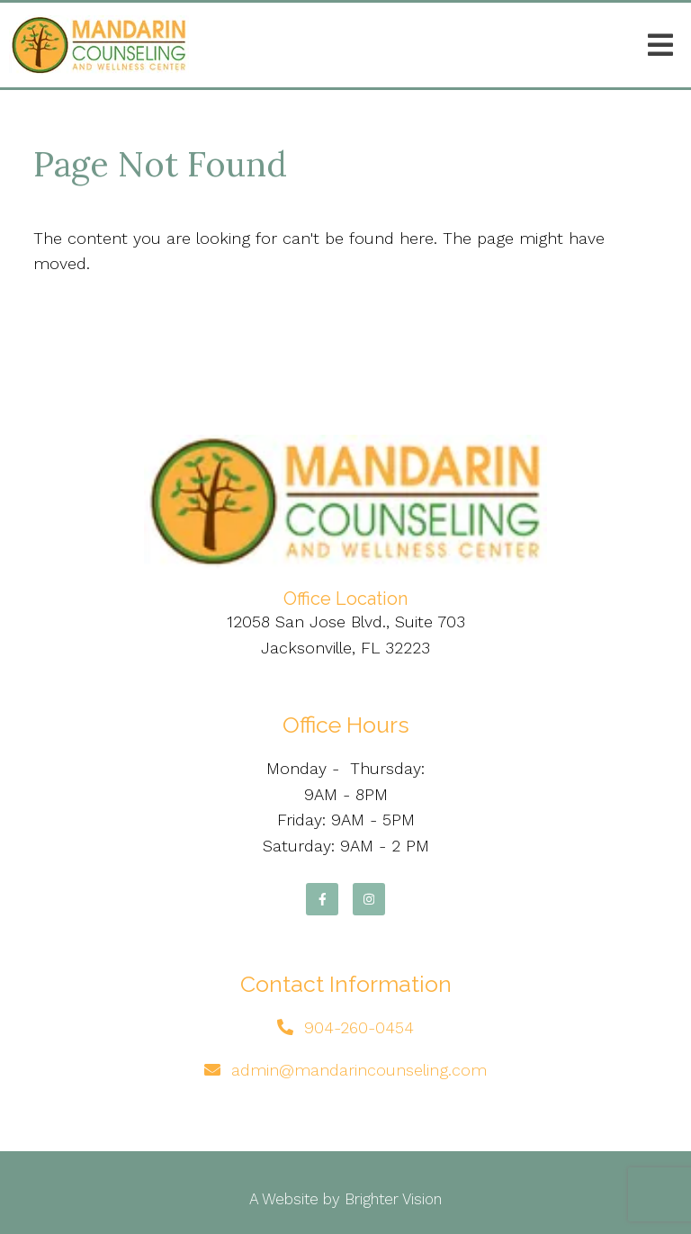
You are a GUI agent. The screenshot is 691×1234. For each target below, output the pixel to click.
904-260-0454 (359, 1027)
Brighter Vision (393, 1199)
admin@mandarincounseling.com (359, 1069)
